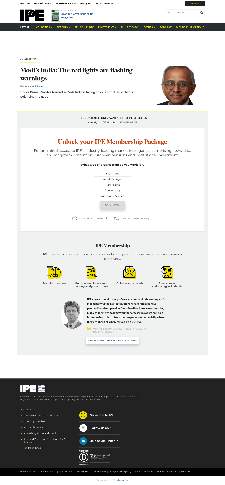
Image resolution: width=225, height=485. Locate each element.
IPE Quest (86, 3)
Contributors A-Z (47, 471)
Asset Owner (112, 173)
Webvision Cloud (120, 480)
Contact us (29, 409)
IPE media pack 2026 (35, 427)
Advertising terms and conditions (42, 433)
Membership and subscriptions (41, 415)
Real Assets (112, 184)
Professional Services (112, 196)
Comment (28, 59)
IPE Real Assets (42, 3)
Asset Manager (112, 179)
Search (201, 12)
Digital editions (32, 448)
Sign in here (128, 122)
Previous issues (27, 471)
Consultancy (112, 190)
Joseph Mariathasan (33, 86)
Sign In (195, 3)
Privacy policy (82, 471)
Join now (112, 205)
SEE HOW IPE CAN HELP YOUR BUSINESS (112, 340)
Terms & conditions (144, 471)
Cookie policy (99, 471)
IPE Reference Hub (66, 3)
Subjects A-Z (65, 471)
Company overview (34, 421)
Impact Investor (104, 3)
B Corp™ (185, 471)
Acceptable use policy (120, 471)
